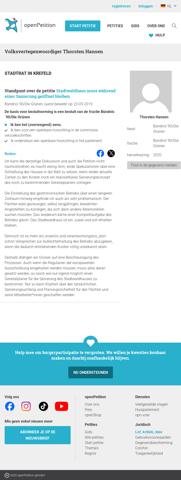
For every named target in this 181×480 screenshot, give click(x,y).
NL (166, 6)
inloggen (145, 6)
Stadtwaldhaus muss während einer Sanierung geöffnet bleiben (60, 93)
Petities (115, 26)
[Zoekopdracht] (174, 25)
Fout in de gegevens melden (154, 165)
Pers (88, 409)
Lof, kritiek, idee (148, 432)
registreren (121, 6)
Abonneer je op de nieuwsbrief (37, 435)
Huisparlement (147, 409)
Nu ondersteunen (90, 372)
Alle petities (94, 437)
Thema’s (92, 448)
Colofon (141, 448)
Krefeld (42, 73)
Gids (135, 26)
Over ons (156, 26)
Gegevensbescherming (153, 442)
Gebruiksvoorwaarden (153, 437)
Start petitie (83, 26)
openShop (93, 415)
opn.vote (142, 415)
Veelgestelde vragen (151, 404)
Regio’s (90, 453)
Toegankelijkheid (149, 453)
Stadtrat (16, 73)
